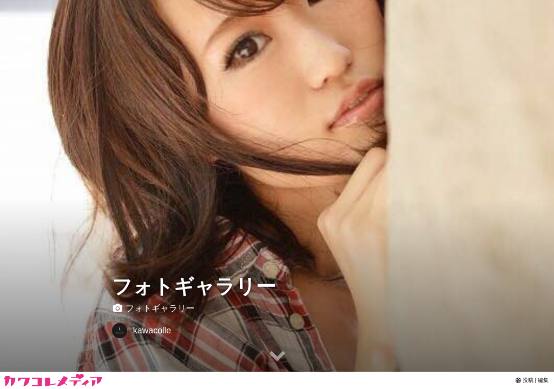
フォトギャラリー (194, 287)
